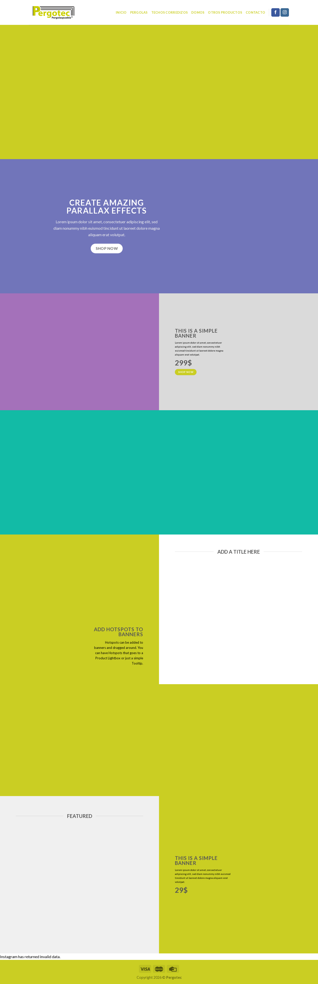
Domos (197, 12)
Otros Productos (225, 12)
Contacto (255, 12)
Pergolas (139, 12)
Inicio (121, 12)
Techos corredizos (169, 12)
